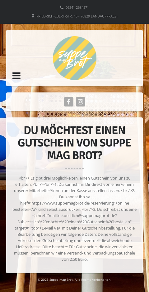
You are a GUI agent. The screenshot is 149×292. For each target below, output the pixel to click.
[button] (16, 75)
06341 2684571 (77, 7)
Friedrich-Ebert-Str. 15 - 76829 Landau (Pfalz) (76, 16)
